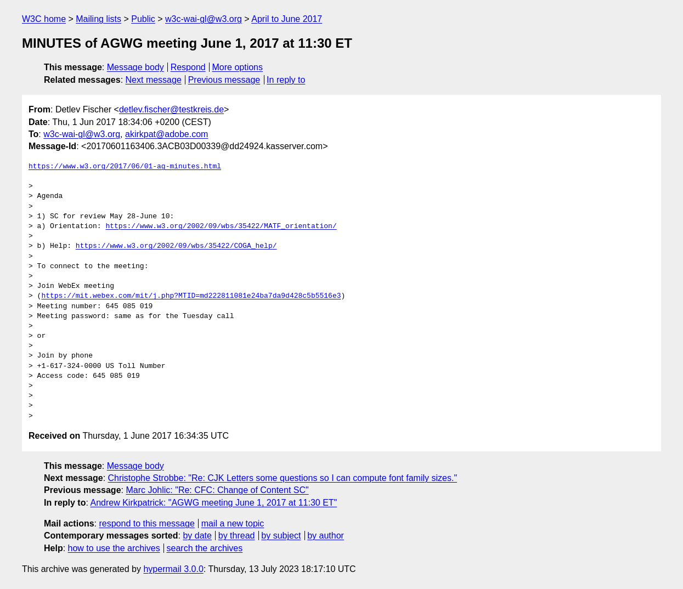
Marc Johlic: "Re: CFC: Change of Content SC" (217, 490)
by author (325, 535)
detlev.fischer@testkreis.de (171, 109)
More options (237, 67)
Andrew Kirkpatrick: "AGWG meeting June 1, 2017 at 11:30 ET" (213, 502)
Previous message (224, 79)
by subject (281, 535)
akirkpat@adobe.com (166, 134)
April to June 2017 (286, 19)
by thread (236, 535)
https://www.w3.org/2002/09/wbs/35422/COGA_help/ (176, 246)
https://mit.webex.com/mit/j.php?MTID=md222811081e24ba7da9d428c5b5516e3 (191, 296)
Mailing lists (98, 19)
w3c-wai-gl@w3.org (203, 19)
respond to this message (146, 523)
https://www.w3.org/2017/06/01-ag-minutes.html (125, 167)
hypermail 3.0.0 (173, 569)
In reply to (286, 79)
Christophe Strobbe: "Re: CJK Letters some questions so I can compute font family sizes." (283, 478)
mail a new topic (232, 523)
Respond (188, 67)
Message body (135, 67)
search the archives (205, 548)
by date (197, 535)
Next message (154, 79)
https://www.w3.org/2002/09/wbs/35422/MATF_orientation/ (220, 226)
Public (143, 19)
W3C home (44, 19)
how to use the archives (114, 548)
